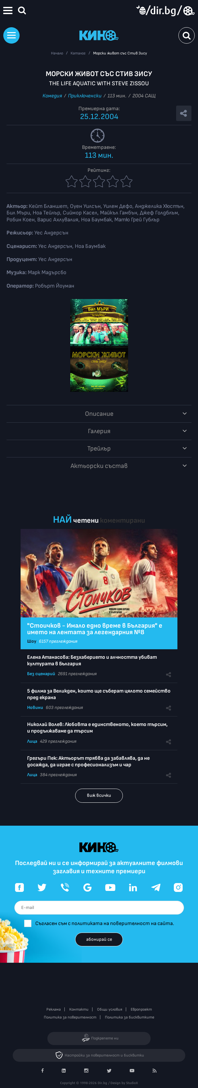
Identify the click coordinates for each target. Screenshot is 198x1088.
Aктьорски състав (99, 466)
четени (86, 520)
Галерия (99, 431)
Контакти (79, 1009)
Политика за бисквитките (129, 1017)
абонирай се (99, 939)
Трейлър (99, 449)
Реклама (53, 1009)
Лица (32, 741)
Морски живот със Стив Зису (120, 53)
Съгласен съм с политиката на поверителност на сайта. (104, 923)
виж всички (99, 795)
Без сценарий (41, 673)
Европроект (141, 1009)
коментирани (122, 520)
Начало (57, 53)
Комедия (52, 96)
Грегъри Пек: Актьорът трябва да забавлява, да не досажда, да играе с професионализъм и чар (88, 761)
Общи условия (109, 1009)
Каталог (78, 53)
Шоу (31, 641)
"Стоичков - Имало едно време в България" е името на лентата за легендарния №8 (94, 629)
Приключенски (85, 96)
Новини (35, 707)
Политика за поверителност (70, 1017)
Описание (99, 414)
